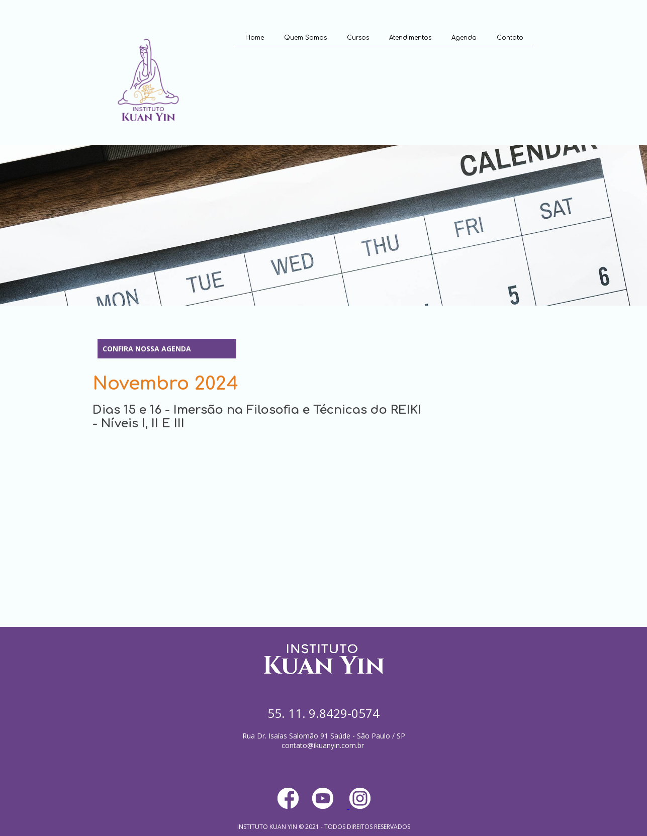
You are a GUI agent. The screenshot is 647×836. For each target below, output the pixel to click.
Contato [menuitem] (510, 37)
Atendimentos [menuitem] (410, 37)
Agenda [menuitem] (464, 37)
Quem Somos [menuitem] (305, 37)
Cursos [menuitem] (358, 37)
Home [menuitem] (254, 37)
